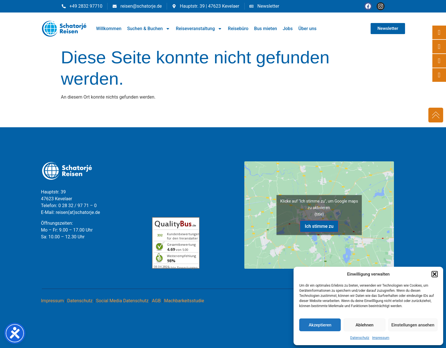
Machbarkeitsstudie (184, 300)
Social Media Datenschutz (122, 300)
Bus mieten (265, 28)
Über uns (307, 28)
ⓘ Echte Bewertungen (181, 267)
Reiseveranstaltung (199, 29)
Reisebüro (238, 28)
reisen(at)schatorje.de (78, 212)
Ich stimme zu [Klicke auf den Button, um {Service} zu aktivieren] (319, 226)
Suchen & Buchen (148, 29)
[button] (434, 274)
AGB (156, 300)
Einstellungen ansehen (412, 325)
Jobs (288, 28)
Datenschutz (359, 338)
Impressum (380, 338)
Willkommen (108, 28)
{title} (319, 214)
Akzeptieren (320, 325)
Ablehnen (364, 325)
